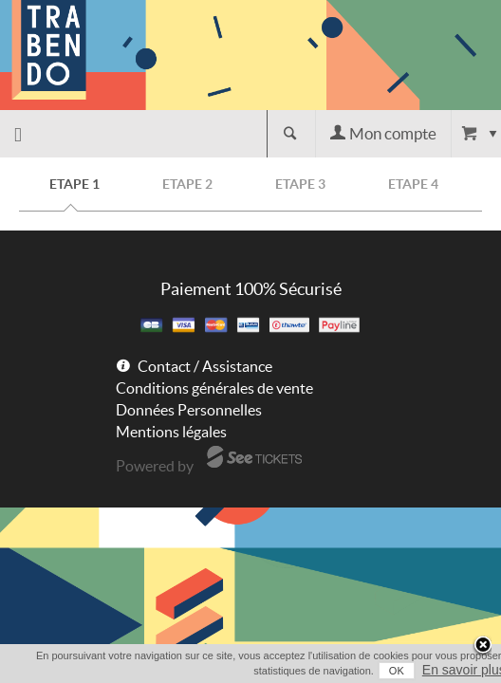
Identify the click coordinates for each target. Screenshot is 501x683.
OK (378, 670)
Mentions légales (171, 431)
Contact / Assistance (205, 366)
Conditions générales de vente (214, 388)
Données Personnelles (189, 409)
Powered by (155, 465)
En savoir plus (446, 669)
